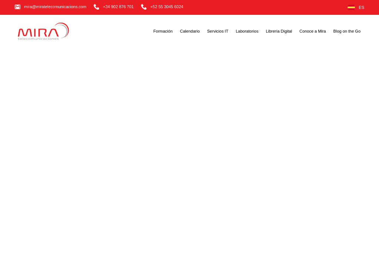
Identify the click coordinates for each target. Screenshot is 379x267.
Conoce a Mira (312, 31)
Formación (162, 31)
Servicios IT (217, 31)
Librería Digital (279, 31)
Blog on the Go (346, 31)
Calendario (189, 31)
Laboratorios (247, 31)
